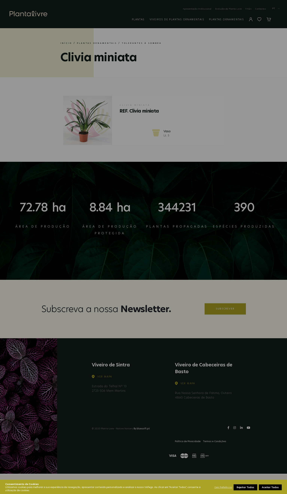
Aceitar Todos (270, 487)
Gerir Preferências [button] (223, 487)
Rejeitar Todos (245, 487)
